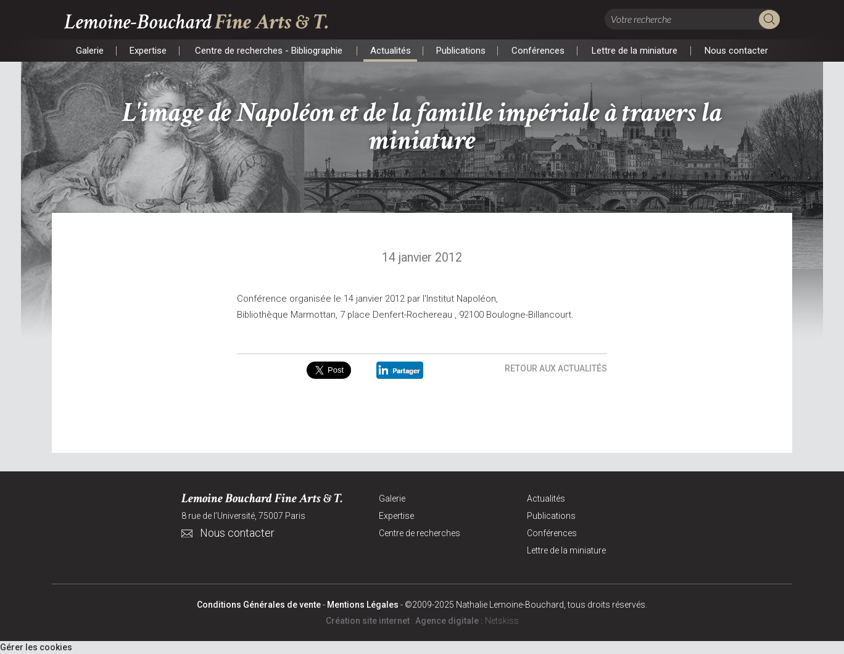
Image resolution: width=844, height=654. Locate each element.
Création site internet (368, 621)
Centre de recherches (419, 533)
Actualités (390, 50)
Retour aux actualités (556, 368)
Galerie (89, 50)
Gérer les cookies (36, 647)
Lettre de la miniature (634, 50)
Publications (461, 50)
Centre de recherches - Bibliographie (268, 50)
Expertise (148, 50)
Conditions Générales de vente (259, 605)
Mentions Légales (363, 605)
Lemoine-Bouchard (196, 22)
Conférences (537, 50)
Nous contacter (736, 50)
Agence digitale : (450, 621)
